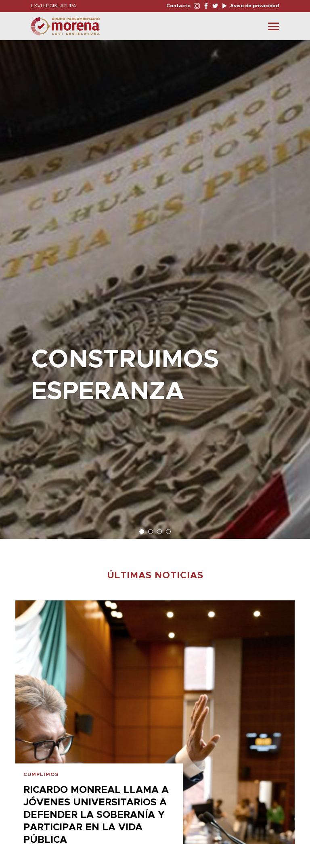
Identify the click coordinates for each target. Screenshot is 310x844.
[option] (155, 285)
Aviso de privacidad (254, 5)
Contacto (178, 5)
